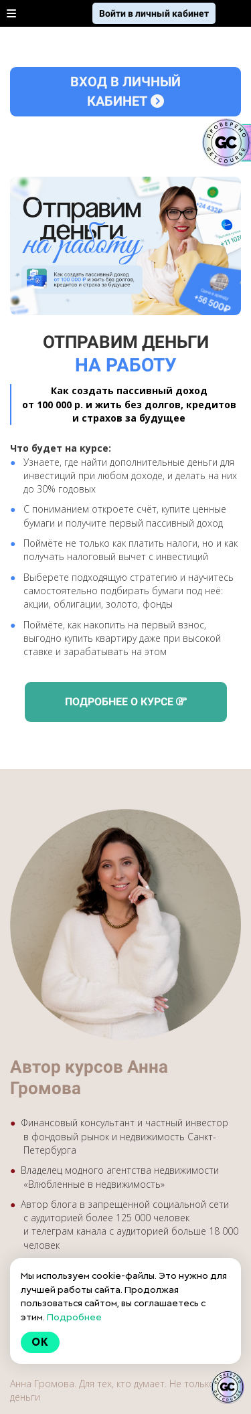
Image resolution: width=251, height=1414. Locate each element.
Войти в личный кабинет (154, 13)
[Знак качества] (227, 1387)
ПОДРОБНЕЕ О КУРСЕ (126, 701)
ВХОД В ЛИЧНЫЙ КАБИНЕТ (125, 91)
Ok (40, 1342)
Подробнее (74, 1317)
